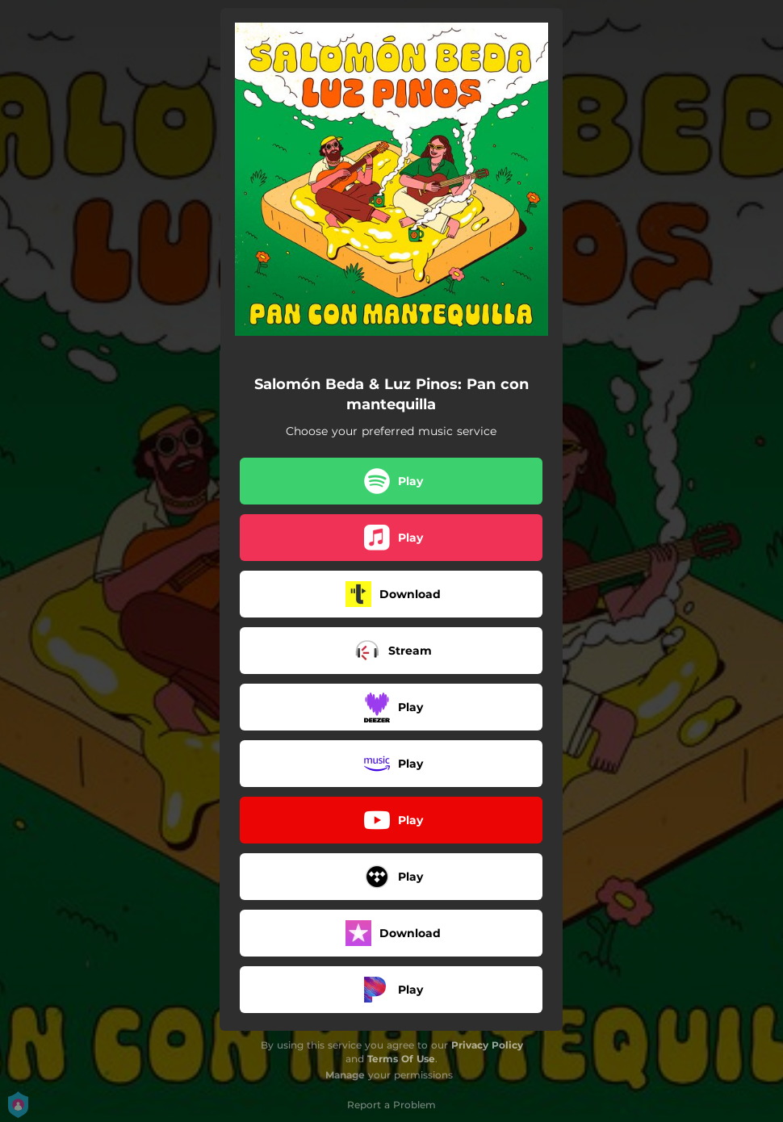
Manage (345, 1075)
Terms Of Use (401, 1059)
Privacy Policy (487, 1045)
